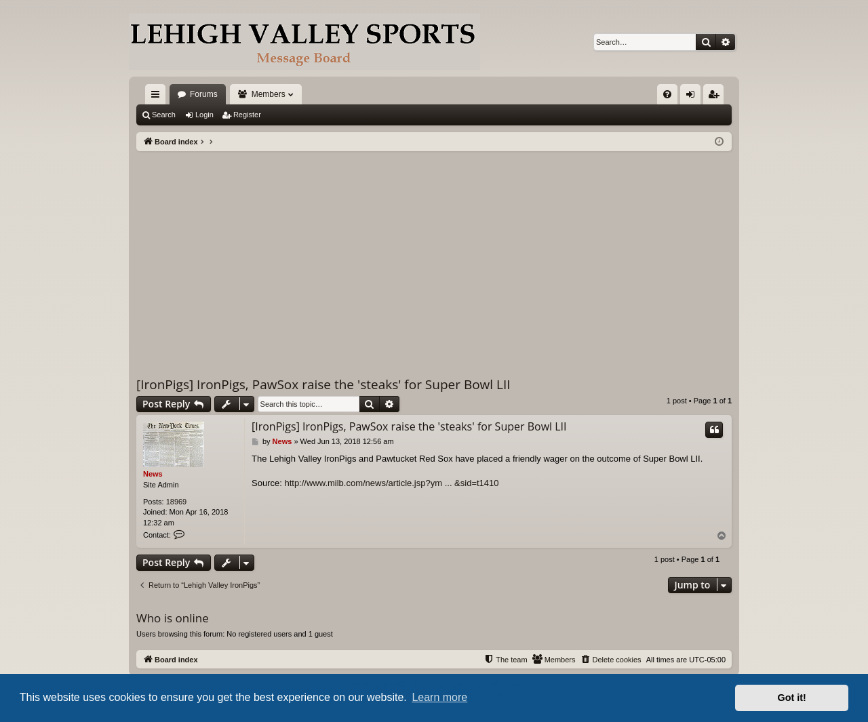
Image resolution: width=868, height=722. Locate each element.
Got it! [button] (792, 697)
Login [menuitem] (693, 96)
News (153, 474)
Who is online (172, 618)
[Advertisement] (434, 253)
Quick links (158, 96)
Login (204, 115)
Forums (204, 94)
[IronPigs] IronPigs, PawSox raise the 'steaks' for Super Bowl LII (323, 384)
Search (164, 115)
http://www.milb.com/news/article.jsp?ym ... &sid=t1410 (391, 483)
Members (268, 94)
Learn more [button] (439, 697)
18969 (176, 502)
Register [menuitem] (716, 96)
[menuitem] (667, 94)
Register (247, 115)
